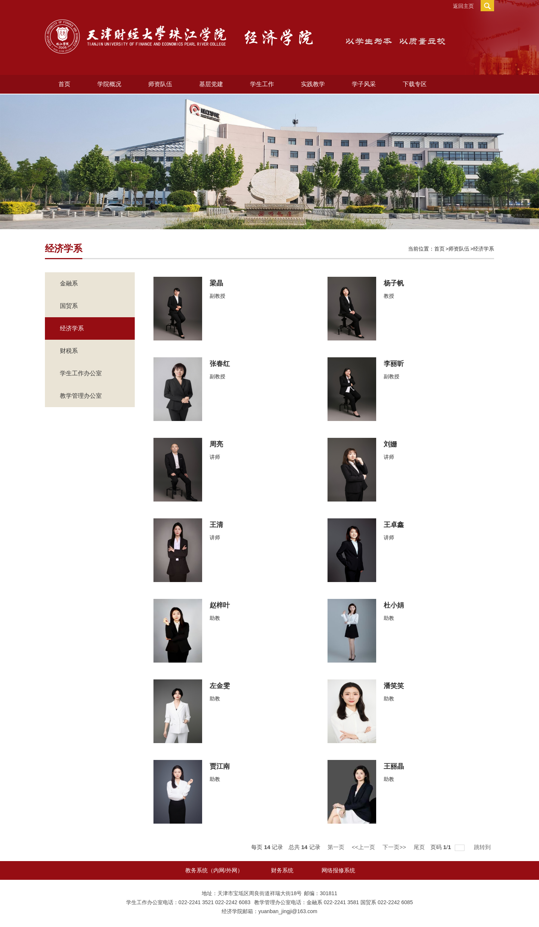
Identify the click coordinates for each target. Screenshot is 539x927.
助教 (215, 618)
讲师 (215, 457)
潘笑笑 (394, 686)
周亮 (216, 444)
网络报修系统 (338, 870)
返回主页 (463, 6)
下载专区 (415, 84)
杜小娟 (394, 605)
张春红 (220, 363)
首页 (64, 84)
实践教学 (313, 84)
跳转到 (483, 847)
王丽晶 (394, 766)
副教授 (217, 296)
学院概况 (109, 84)
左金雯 (220, 686)
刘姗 (390, 444)
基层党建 (211, 84)
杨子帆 (394, 283)
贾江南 (220, 766)
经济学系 (483, 249)
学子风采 (364, 84)
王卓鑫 (394, 524)
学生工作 (262, 84)
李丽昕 (394, 363)
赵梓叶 (220, 605)
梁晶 (216, 283)
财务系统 (282, 870)
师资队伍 (160, 84)
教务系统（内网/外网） (214, 870)
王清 (216, 524)
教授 (389, 296)
